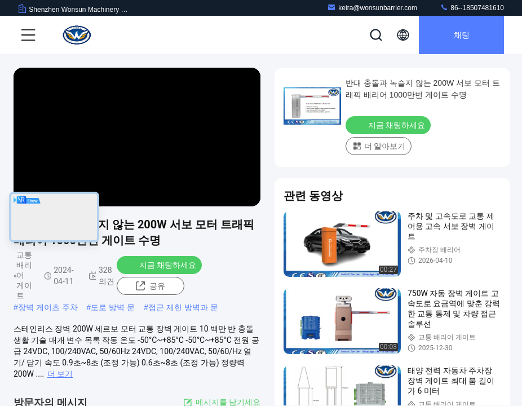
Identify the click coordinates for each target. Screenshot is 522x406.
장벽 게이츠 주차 (48, 307)
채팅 (462, 34)
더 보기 (60, 373)
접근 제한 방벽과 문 (183, 307)
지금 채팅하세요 (160, 264)
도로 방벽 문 (113, 307)
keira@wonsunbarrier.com (372, 7)
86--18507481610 (472, 7)
